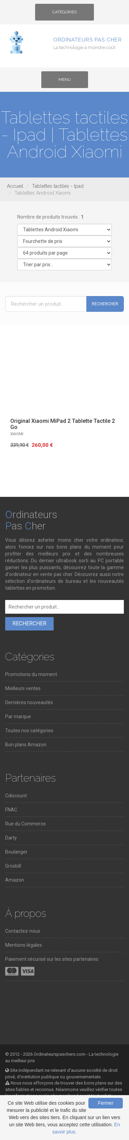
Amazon (14, 880)
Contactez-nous (22, 931)
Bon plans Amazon (25, 744)
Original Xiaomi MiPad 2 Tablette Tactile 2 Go (62, 424)
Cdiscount (16, 795)
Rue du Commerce (25, 823)
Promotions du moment (31, 674)
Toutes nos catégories (29, 730)
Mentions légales (23, 945)
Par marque (18, 716)
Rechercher (105, 304)
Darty (11, 838)
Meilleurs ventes (23, 688)
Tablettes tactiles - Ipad (58, 186)
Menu (70, 81)
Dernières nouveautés (29, 702)
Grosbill (13, 866)
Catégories (64, 14)
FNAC (11, 809)
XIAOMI (16, 434)
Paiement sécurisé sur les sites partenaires (51, 959)
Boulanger (16, 852)
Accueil (15, 186)
